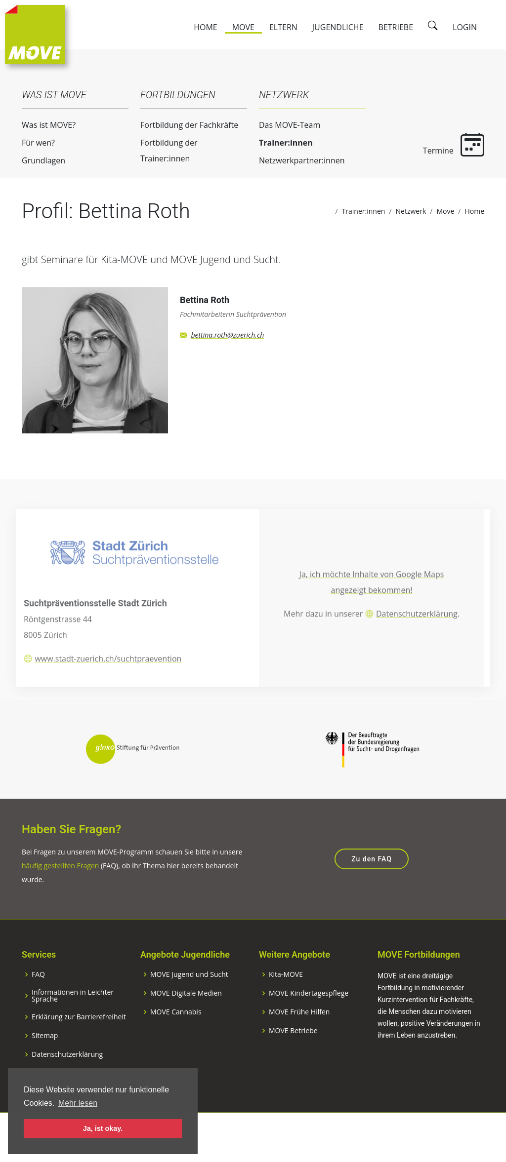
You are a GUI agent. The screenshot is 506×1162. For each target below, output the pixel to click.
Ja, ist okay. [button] (103, 1128)
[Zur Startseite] (35, 33)
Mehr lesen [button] (77, 1103)
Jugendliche (338, 27)
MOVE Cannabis (176, 1036)
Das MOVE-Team (279, 124)
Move (243, 27)
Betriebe (396, 27)
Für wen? (27, 142)
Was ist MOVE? (38, 124)
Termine (443, 144)
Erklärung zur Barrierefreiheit (79, 1041)
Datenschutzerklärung (417, 640)
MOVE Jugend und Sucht (189, 999)
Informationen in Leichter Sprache (73, 1020)
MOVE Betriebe (293, 1055)
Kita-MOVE (286, 999)
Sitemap (45, 1060)
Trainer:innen (275, 142)
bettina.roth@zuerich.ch (227, 345)
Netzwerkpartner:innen (291, 160)
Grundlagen (33, 160)
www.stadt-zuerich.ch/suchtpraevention (108, 685)
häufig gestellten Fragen (60, 890)
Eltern (283, 27)
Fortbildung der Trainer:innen (158, 150)
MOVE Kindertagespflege (308, 1017)
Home (205, 27)
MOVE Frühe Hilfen (299, 1036)
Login (465, 27)
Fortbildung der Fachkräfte (179, 124)
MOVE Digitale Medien (186, 1017)
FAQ (38, 999)
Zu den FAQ (371, 884)
